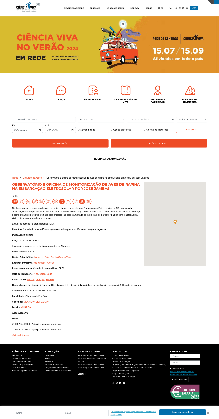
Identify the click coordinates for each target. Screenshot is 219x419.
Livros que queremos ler (23, 364)
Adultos (30, 279)
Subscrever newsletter (182, 412)
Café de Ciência (19, 367)
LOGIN (194, 8)
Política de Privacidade (122, 358)
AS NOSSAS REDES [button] (115, 8)
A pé (36, 274)
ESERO (48, 358)
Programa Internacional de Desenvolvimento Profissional (58, 369)
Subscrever (179, 379)
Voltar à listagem (20, 335)
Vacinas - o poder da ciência (24, 370)
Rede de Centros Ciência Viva (91, 355)
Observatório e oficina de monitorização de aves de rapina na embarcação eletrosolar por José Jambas (98, 178)
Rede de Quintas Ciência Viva (91, 367)
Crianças (40, 279)
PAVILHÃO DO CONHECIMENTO (97, 2)
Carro (49, 274)
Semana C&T (18, 355)
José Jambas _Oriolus (43, 263)
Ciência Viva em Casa (21, 361)
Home (15, 178)
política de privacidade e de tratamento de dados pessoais (183, 373)
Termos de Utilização (121, 361)
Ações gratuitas (121, 129)
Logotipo (82, 374)
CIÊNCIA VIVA (146, 2)
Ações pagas (86, 129)
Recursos (49, 361)
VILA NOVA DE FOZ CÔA (36, 302)
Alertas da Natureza (155, 129)
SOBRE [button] (149, 8)
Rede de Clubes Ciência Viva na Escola (92, 360)
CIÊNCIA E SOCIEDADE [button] (74, 8)
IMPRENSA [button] (135, 8)
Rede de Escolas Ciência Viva (91, 364)
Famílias (50, 279)
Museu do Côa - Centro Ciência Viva (52, 257)
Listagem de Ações (32, 178)
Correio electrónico (120, 355)
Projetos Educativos (54, 364)
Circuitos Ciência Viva (22, 358)
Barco (42, 274)
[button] (175, 222)
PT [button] (160, 8)
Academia (49, 355)
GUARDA (26, 307)
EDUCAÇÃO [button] (95, 8)
